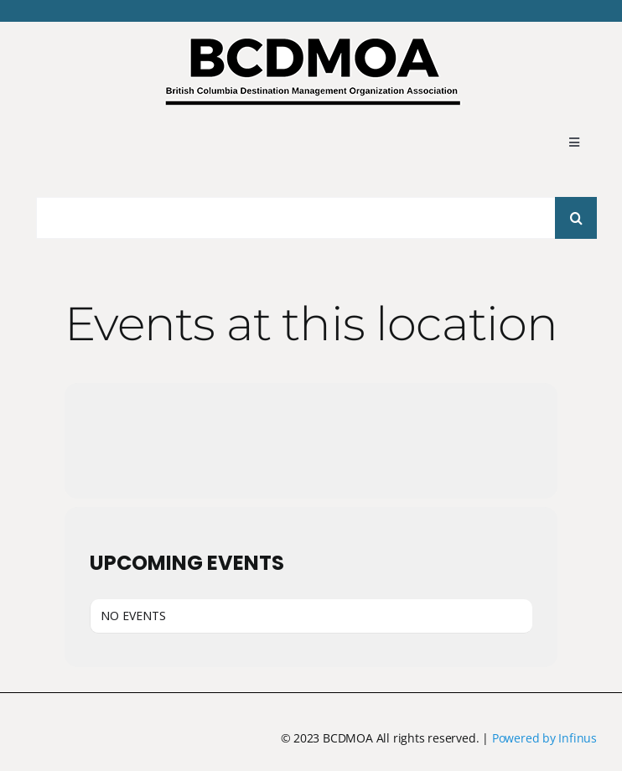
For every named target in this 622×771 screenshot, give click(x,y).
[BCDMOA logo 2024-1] (311, 45)
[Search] (576, 218)
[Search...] (301, 218)
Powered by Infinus (544, 738)
